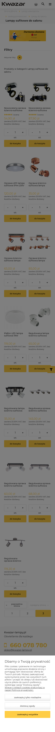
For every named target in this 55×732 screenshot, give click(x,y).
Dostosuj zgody (27, 706)
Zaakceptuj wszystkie (27, 714)
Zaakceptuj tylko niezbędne (27, 697)
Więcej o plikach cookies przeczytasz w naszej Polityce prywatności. (25, 689)
